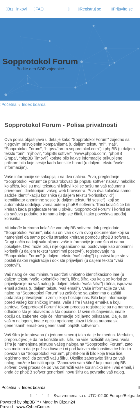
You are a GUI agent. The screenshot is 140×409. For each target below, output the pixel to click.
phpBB (29, 402)
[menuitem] (39, 9)
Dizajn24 (67, 402)
